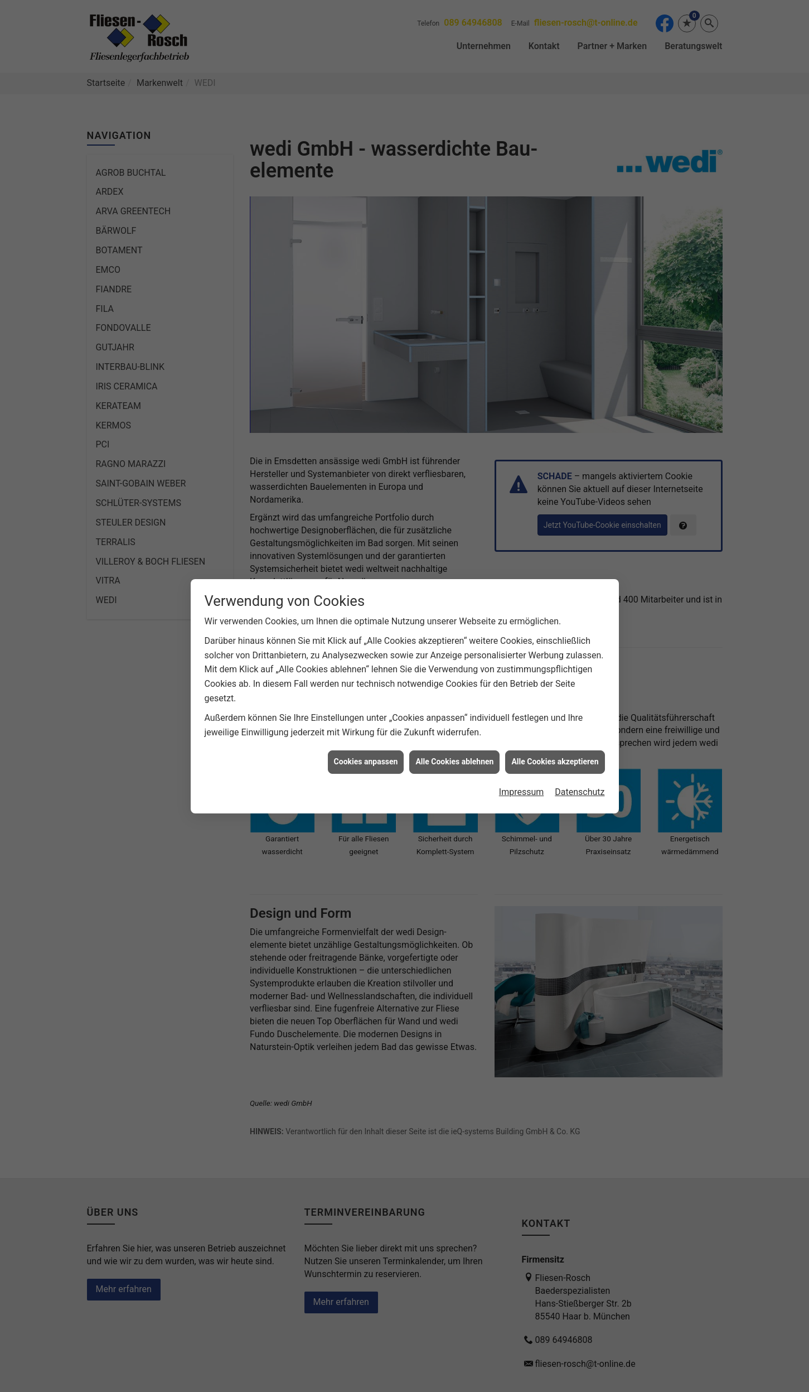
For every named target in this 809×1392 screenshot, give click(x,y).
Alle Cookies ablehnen (454, 734)
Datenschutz (579, 764)
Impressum (521, 764)
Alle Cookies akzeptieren (554, 734)
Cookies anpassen (366, 734)
